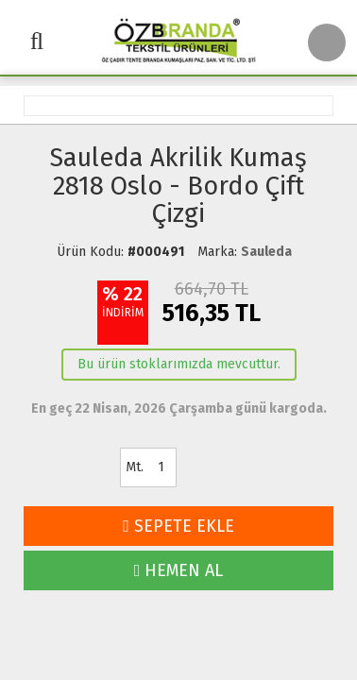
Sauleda (266, 252)
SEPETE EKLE (178, 526)
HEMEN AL (179, 570)
